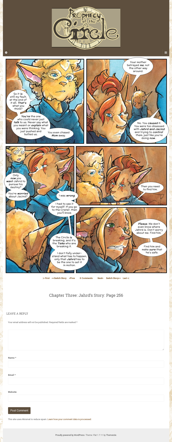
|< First (46, 278)
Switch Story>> (113, 278)
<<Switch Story (59, 278)
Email (12, 375)
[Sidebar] (6, 52)
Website (12, 392)
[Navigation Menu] (165, 52)
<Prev (72, 278)
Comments (86, 278)
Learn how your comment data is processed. (70, 419)
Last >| (126, 278)
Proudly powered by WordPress (70, 435)
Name (12, 358)
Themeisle (111, 435)
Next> (100, 278)
